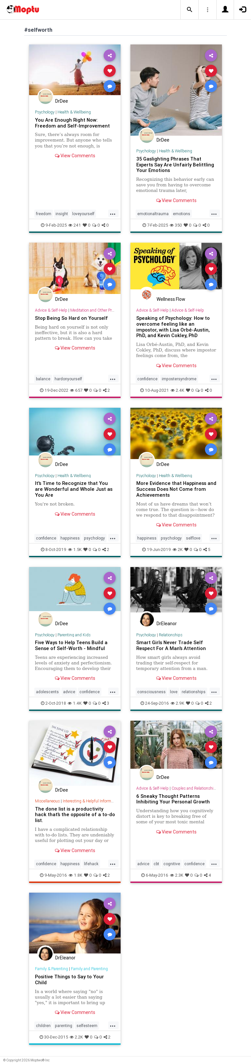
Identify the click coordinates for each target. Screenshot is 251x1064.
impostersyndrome (179, 378)
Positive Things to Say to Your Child (69, 979)
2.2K (76, 1037)
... (113, 213)
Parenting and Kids (74, 634)
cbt (156, 863)
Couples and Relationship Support (201, 788)
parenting (63, 1025)
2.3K (176, 875)
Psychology (45, 112)
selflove (193, 538)
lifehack (91, 863)
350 (176, 225)
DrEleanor (167, 623)
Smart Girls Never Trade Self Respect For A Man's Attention (171, 645)
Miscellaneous (47, 800)
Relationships (170, 634)
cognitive (171, 863)
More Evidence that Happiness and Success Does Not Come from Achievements (176, 489)
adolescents (47, 691)
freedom (43, 213)
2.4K (177, 390)
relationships (194, 691)
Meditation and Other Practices (97, 310)
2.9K (177, 703)
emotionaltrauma (153, 213)
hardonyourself (68, 378)
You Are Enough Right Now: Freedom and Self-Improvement (72, 123)
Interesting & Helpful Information (91, 800)
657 (76, 390)
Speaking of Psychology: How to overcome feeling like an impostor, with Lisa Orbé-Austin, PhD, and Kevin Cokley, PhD (173, 327)
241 (74, 225)
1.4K (75, 703)
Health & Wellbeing (74, 112)
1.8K (75, 875)
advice (69, 691)
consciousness (151, 691)
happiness (70, 538)
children (43, 1025)
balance (43, 378)
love (173, 691)
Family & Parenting (51, 968)
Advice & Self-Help (51, 310)
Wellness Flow (171, 299)
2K (178, 549)
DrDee (61, 101)
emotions (181, 213)
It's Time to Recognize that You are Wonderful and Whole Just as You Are (73, 489)
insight (62, 213)
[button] (189, 9)
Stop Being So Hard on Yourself (71, 318)
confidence (147, 378)
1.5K (75, 549)
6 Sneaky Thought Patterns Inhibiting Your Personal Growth (173, 799)
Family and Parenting (89, 968)
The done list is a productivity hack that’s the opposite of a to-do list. (75, 815)
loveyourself (83, 213)
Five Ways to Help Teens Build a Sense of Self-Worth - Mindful (71, 645)
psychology (94, 538)
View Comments (75, 156)
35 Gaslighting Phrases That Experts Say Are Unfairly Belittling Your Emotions (175, 165)
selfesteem (86, 1025)
